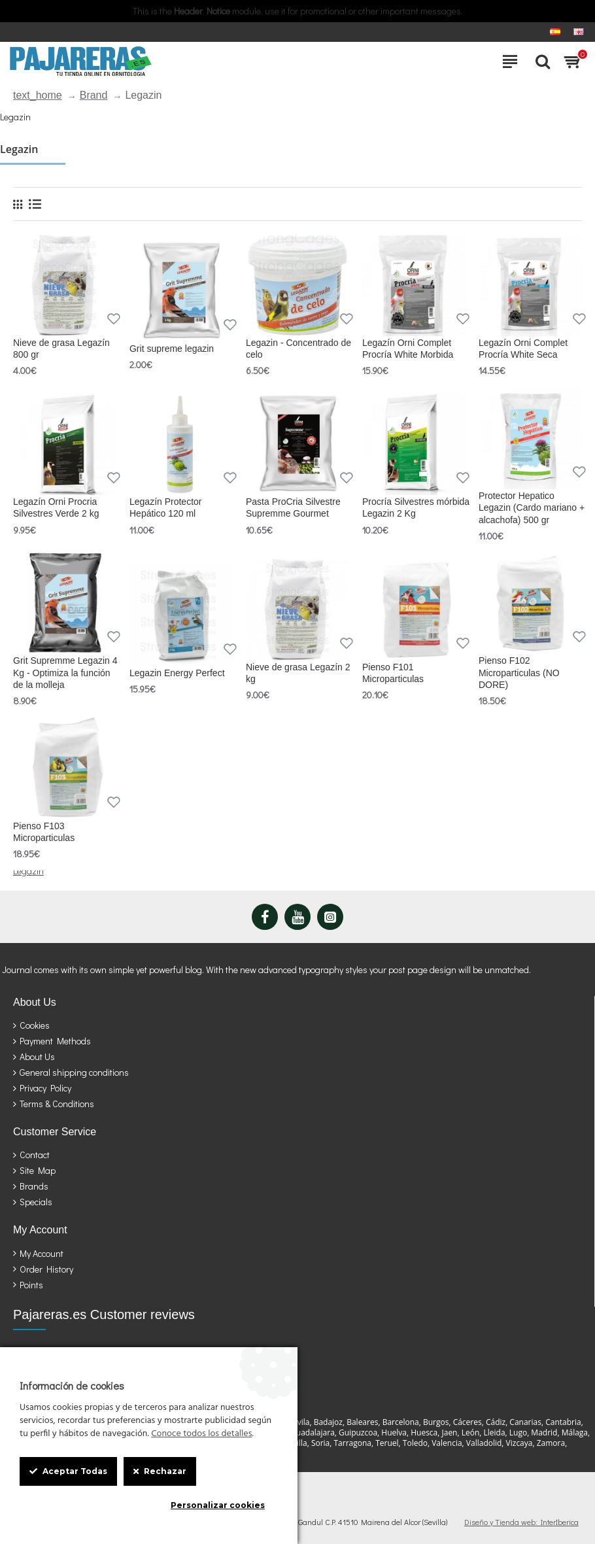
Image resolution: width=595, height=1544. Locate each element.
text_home (37, 95)
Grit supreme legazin (171, 348)
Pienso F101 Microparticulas (393, 673)
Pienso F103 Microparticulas (44, 832)
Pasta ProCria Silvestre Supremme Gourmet (293, 507)
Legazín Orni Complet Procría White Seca (523, 348)
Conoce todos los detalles (201, 1434)
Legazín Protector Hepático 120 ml (165, 507)
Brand (94, 95)
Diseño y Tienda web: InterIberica (521, 1522)
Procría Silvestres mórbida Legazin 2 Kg (415, 507)
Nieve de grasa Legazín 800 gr (61, 348)
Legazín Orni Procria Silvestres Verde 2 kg (56, 507)
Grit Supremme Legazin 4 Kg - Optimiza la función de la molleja (65, 672)
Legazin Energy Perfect (177, 673)
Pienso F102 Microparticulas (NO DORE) (519, 672)
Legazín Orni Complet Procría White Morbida (407, 348)
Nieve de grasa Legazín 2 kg (298, 673)
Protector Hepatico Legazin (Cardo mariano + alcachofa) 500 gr (532, 507)
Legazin (28, 871)
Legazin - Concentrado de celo (298, 348)
